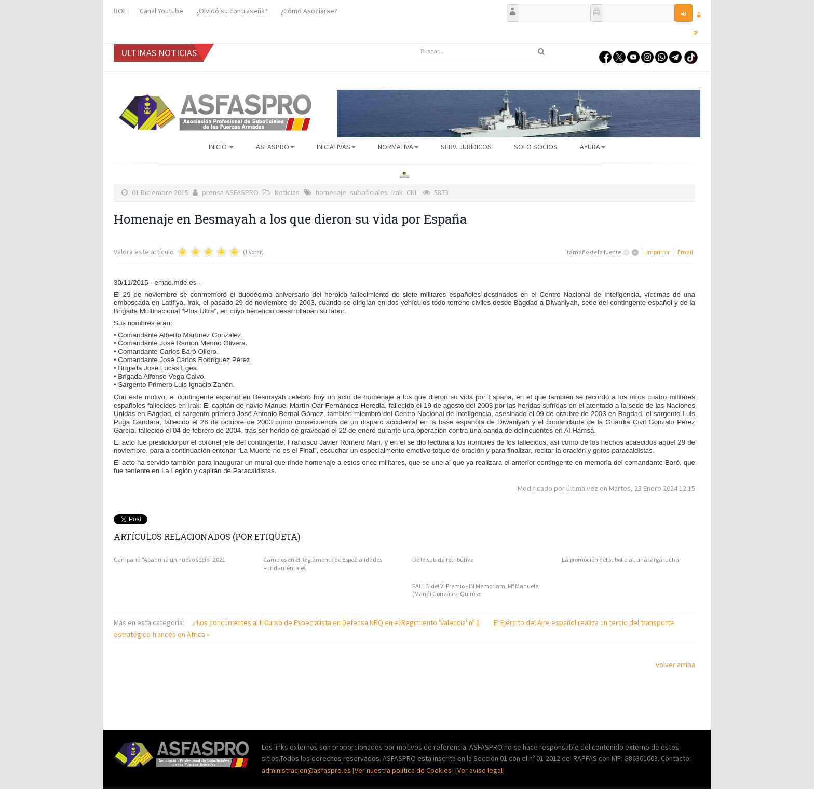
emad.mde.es (176, 282)
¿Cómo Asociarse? (309, 11)
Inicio (221, 146)
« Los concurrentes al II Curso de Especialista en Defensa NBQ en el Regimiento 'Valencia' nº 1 (336, 622)
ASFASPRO (275, 146)
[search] (482, 51)
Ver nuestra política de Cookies (403, 770)
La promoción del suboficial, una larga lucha (620, 559)
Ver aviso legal (480, 770)
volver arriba (675, 664)
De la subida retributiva (443, 559)
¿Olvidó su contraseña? (232, 11)
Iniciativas (336, 146)
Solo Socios (536, 146)
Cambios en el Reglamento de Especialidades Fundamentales (322, 564)
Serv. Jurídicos (466, 146)
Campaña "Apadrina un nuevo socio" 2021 (169, 559)
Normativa (398, 146)
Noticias (287, 192)
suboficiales (369, 192)
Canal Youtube (161, 11)
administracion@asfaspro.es (307, 770)
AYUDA (592, 146)
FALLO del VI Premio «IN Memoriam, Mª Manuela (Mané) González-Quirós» (475, 590)
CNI (411, 192)
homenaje (331, 192)
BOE (120, 11)
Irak (397, 192)
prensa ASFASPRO (230, 192)
